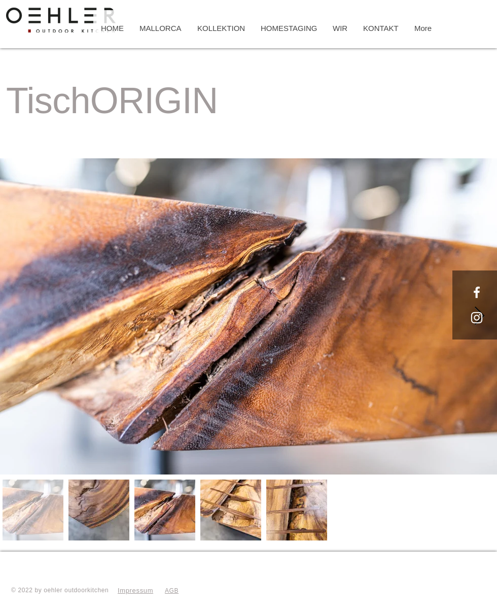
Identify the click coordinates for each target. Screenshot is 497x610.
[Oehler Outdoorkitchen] (476, 292)
